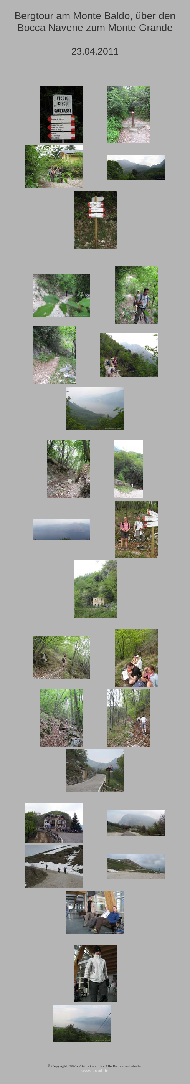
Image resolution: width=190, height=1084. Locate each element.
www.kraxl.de (95, 1071)
